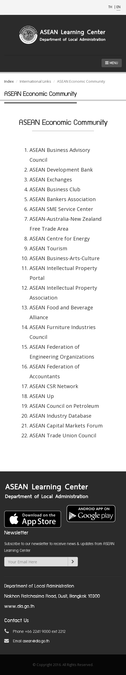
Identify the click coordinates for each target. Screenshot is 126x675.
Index (9, 81)
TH (110, 7)
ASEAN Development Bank (61, 169)
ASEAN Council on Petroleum (64, 405)
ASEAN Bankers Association (63, 199)
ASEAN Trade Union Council (63, 435)
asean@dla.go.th (36, 641)
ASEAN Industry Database (60, 415)
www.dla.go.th (19, 606)
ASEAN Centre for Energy (60, 238)
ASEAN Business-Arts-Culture (65, 258)
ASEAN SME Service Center (61, 209)
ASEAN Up (42, 396)
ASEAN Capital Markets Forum (66, 425)
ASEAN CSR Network (54, 386)
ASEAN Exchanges (51, 179)
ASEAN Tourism (48, 248)
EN (118, 7)
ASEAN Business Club (55, 189)
